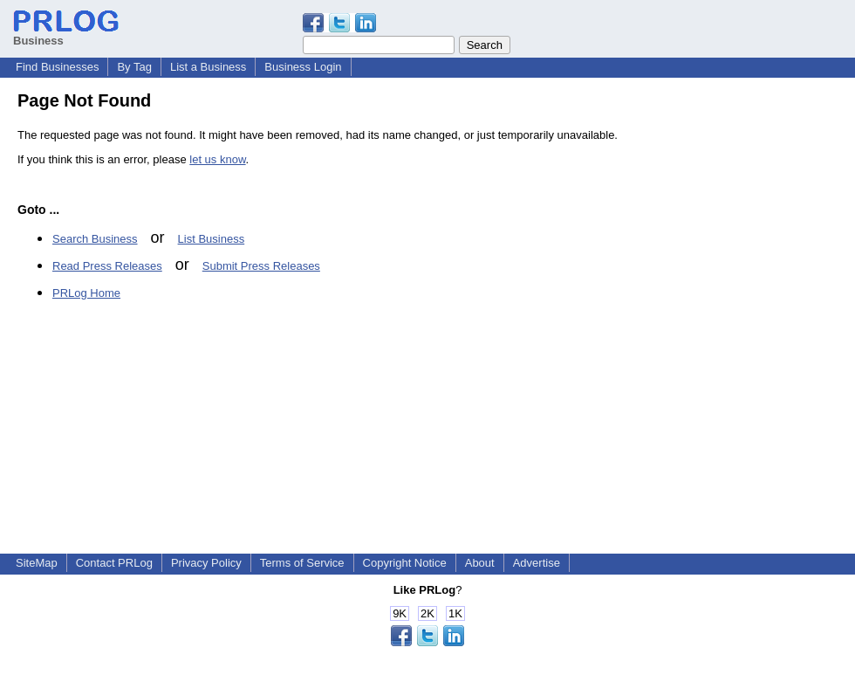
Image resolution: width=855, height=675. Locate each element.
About (480, 562)
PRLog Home (86, 293)
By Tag (134, 66)
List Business (211, 238)
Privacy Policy (206, 562)
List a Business (208, 66)
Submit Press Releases (261, 265)
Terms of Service (302, 562)
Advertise (536, 562)
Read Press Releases (107, 265)
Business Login (302, 66)
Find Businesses (57, 66)
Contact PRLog (114, 562)
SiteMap (37, 562)
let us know (217, 159)
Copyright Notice (405, 562)
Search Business (95, 238)
